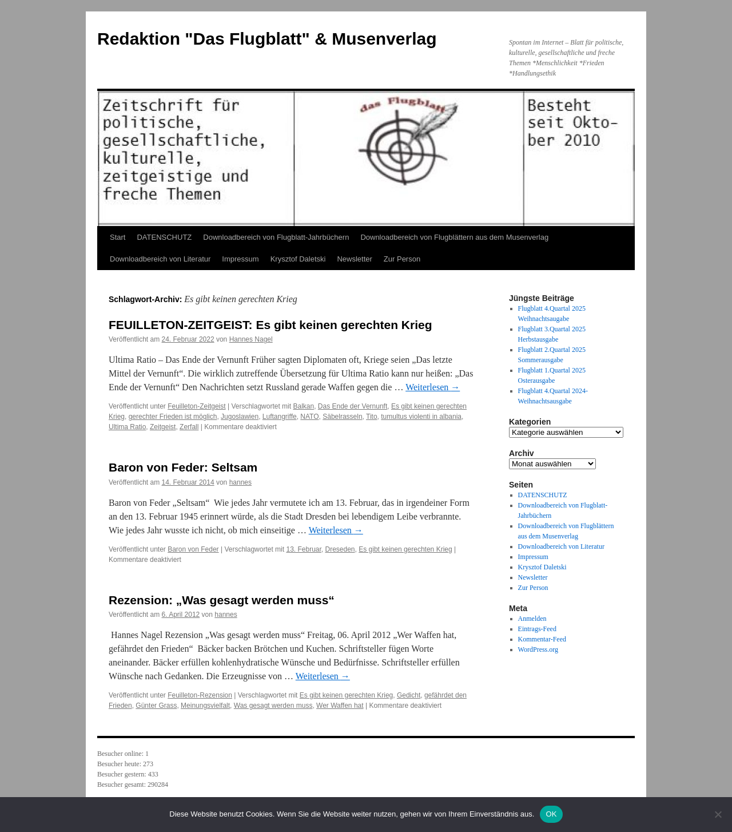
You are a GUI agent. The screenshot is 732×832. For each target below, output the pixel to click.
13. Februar (303, 549)
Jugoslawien (239, 417)
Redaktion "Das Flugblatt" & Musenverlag (267, 38)
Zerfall (189, 427)
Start (117, 237)
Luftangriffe (279, 417)
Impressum (240, 259)
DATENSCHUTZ (164, 237)
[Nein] (717, 814)
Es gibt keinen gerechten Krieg (405, 549)
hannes (240, 482)
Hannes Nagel (251, 339)
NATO (309, 417)
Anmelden (532, 619)
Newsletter (354, 259)
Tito (371, 417)
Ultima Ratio (127, 427)
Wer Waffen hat (339, 706)
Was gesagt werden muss (273, 706)
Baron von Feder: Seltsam (183, 467)
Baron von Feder (193, 549)
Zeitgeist (163, 427)
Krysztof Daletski (298, 259)
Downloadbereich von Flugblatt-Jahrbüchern (276, 237)
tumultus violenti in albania (421, 417)
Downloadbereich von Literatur (160, 259)
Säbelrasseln (342, 417)
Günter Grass (156, 706)
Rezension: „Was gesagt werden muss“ (222, 600)
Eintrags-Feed (537, 629)
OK (551, 814)
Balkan (303, 406)
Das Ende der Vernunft (352, 406)
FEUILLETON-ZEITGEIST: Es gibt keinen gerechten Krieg (270, 324)
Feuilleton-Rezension (200, 695)
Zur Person (402, 259)
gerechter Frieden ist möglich (173, 417)
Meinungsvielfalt (205, 706)
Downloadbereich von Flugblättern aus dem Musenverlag (454, 237)
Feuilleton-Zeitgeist (196, 406)
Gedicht (408, 695)
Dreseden (340, 549)
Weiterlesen (432, 387)
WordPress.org (538, 649)
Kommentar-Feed (542, 639)
